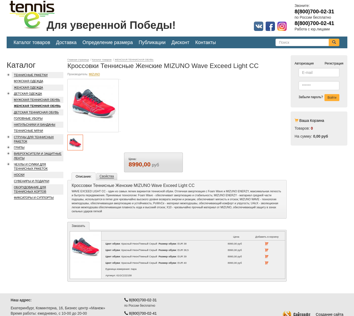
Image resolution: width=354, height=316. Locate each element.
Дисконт (180, 42)
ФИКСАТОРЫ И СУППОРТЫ (34, 197)
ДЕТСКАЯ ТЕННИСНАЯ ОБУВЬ (36, 112)
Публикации (152, 42)
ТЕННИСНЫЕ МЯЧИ (28, 130)
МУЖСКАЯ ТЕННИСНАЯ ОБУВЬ (37, 99)
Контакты (205, 42)
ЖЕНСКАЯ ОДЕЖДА (28, 87)
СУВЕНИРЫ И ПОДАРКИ (31, 181)
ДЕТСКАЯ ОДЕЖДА (28, 93)
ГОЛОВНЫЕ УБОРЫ (28, 118)
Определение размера (108, 42)
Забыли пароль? (311, 97)
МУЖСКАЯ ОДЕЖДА (28, 81)
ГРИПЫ (19, 147)
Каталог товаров (32, 42)
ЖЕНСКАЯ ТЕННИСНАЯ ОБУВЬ (37, 105)
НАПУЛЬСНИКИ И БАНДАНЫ (34, 124)
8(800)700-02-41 (140, 293)
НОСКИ (19, 174)
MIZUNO (94, 120)
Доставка (66, 42)
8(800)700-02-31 (140, 280)
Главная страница (78, 59)
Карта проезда (23, 307)
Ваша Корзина (311, 120)
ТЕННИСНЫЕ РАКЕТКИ (31, 75)
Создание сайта (313, 294)
